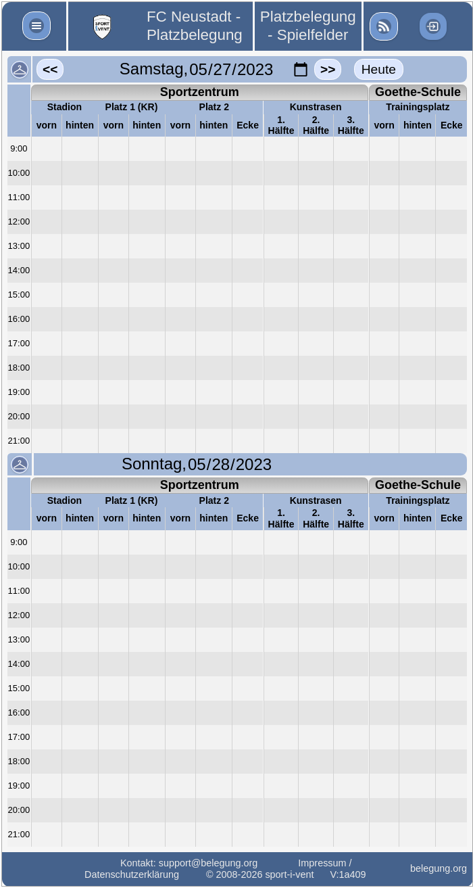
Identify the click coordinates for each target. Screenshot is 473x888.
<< (50, 69)
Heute (379, 69)
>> (327, 69)
